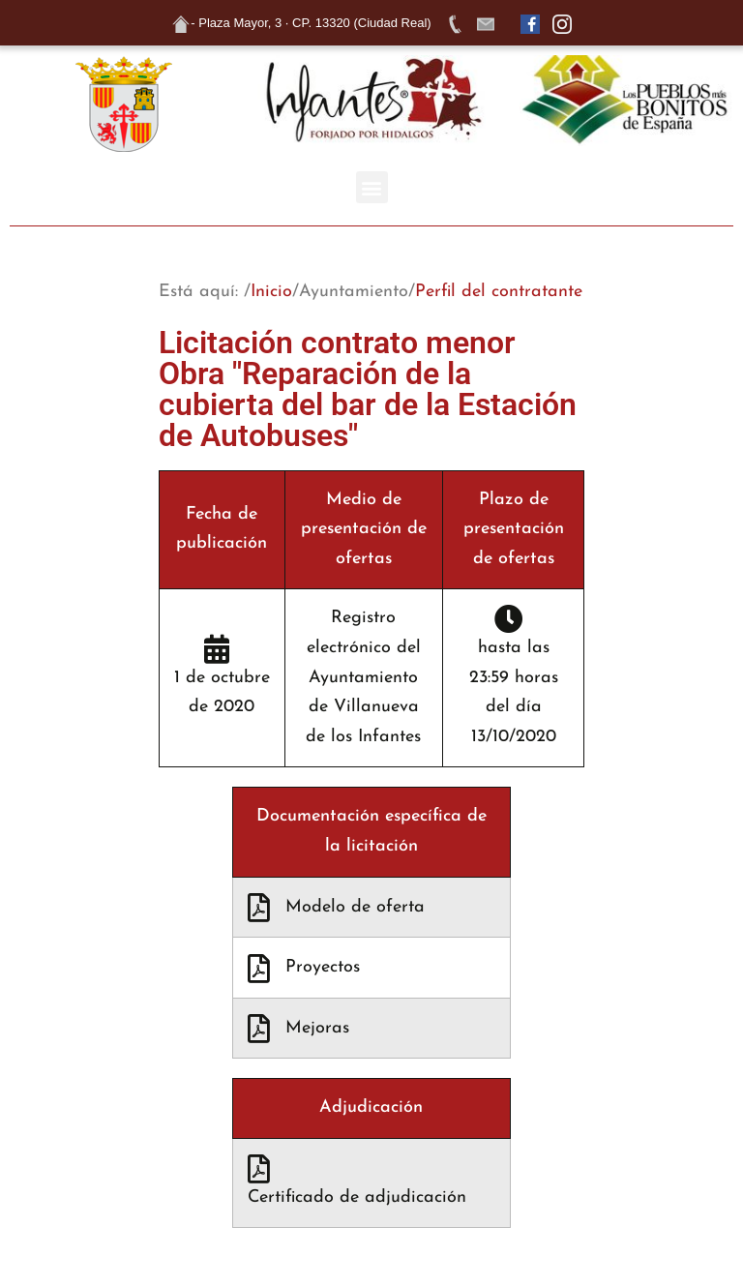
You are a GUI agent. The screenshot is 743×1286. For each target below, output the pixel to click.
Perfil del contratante (498, 292)
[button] (372, 187)
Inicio (271, 292)
